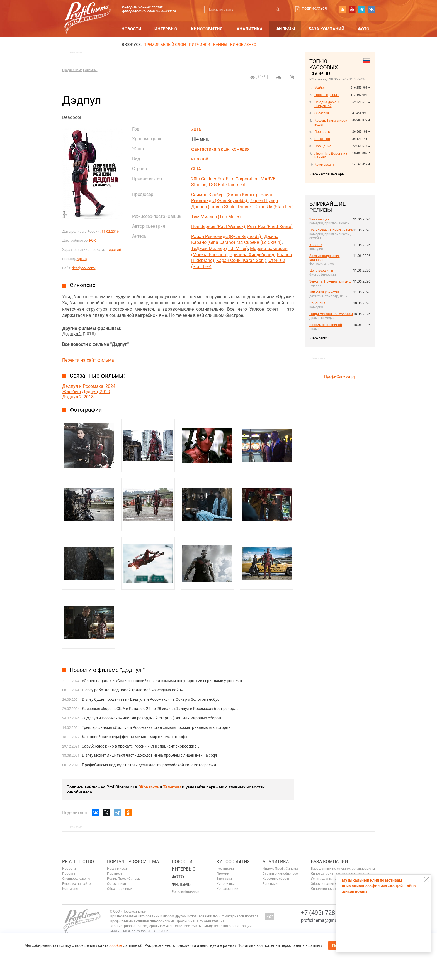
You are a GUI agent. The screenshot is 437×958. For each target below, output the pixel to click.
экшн (223, 149)
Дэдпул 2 (72, 333)
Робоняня (317, 303)
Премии (223, 874)
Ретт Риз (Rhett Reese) (270, 226)
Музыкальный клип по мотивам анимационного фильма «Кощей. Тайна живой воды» (379, 886)
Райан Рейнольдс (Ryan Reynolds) (226, 236)
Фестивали (225, 869)
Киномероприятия (325, 889)
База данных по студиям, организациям (343, 869)
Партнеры (115, 874)
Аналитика (250, 28)
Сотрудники (116, 884)
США (196, 168)
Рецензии (270, 884)
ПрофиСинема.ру (340, 376)
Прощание (322, 146)
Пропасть (322, 132)
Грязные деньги (326, 95)
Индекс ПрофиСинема (280, 869)
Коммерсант (324, 164)
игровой (199, 158)
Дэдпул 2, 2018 (78, 397)
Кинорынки (226, 884)
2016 (196, 129)
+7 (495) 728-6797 (325, 912)
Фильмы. (91, 70)
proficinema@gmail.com (325, 920)
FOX (92, 240)
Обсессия (321, 113)
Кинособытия (206, 28)
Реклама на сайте (76, 884)
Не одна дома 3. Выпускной (327, 104)
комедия (240, 149)
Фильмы (285, 28)
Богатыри (322, 139)
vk (371, 9)
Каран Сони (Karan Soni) (241, 260)
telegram (361, 9)
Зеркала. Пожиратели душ (330, 281)
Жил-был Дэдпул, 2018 (86, 391)
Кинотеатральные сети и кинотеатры (340, 874)
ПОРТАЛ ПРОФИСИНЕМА (133, 861)
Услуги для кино (324, 879)
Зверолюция (319, 219)
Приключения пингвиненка (331, 230)
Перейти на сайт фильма (88, 360)
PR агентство (78, 861)
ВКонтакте (149, 787)
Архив (82, 259)
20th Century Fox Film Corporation (225, 179)
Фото (363, 28)
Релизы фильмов (185, 892)
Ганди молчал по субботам (331, 314)
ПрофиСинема (72, 70)
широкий (113, 250)
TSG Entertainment (227, 184)
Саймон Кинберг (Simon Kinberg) (225, 194)
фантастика (203, 149)
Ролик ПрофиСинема (124, 879)
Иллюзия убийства (324, 292)
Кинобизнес (243, 44)
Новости (131, 28)
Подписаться (314, 9)
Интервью (165, 28)
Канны (220, 44)
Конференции (227, 889)
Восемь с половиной (325, 325)
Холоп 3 (315, 245)
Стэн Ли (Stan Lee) (275, 206)
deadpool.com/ (84, 268)
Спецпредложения (76, 879)
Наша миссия (118, 869)
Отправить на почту (292, 76)
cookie (116, 945)
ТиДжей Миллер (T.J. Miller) (219, 248)
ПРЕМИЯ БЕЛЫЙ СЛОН (165, 44)
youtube (352, 9)
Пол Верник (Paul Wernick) (218, 226)
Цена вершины (321, 271)
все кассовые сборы (328, 174)
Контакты (70, 889)
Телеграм (172, 787)
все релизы (321, 338)
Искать (278, 9)
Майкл (319, 88)
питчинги (199, 44)
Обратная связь (120, 889)
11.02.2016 (110, 231)
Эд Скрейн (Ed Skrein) (259, 242)
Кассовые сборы (276, 879)
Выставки (224, 879)
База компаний (326, 28)
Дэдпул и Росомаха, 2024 (88, 386)
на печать (278, 77)
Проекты (69, 874)
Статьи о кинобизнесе (280, 874)
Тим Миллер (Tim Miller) (216, 216)
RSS (342, 9)
